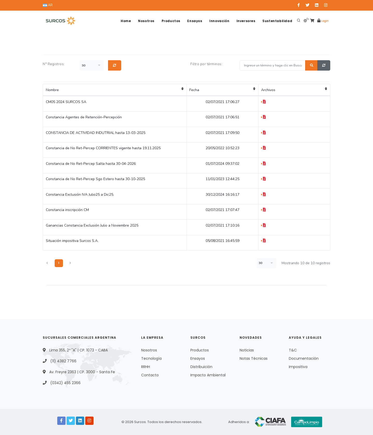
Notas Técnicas (254, 358)
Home (125, 21)
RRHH (145, 366)
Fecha (222, 89)
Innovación (219, 21)
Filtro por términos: (206, 64)
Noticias (247, 350)
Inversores (245, 21)
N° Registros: (54, 64)
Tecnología (151, 358)
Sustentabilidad (277, 21)
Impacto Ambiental (208, 375)
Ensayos (194, 21)
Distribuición (201, 366)
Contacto (150, 375)
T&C (293, 350)
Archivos (294, 89)
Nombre (115, 89)
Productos (170, 21)
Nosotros (146, 21)
